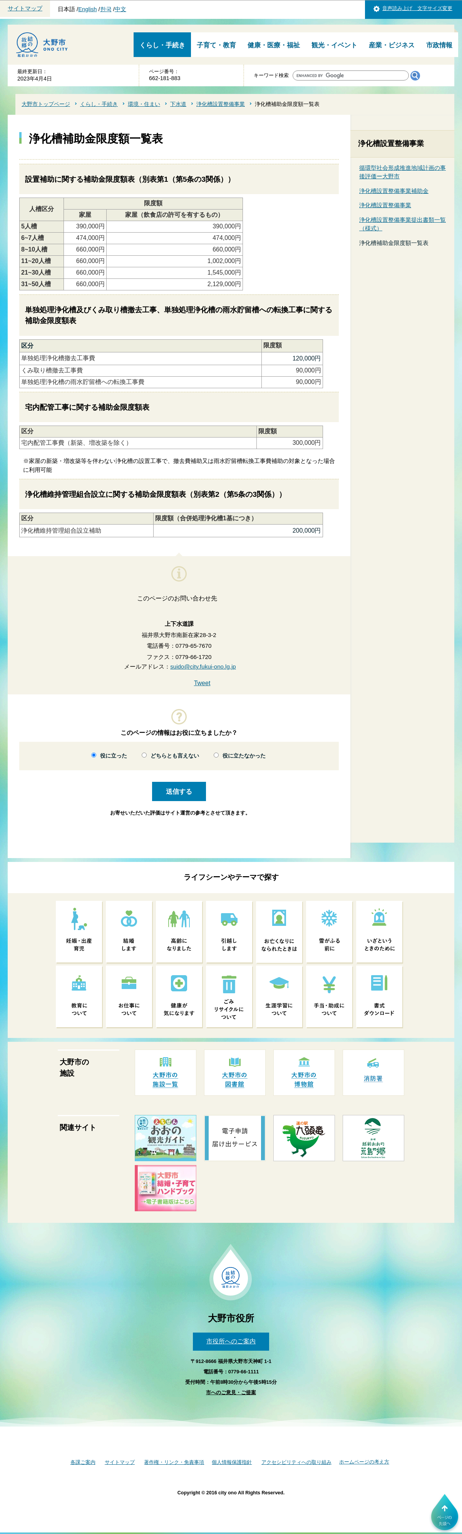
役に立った (113, 756)
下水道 (178, 104)
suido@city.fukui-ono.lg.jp (203, 666)
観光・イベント (334, 45)
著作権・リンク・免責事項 (174, 1462)
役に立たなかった (244, 756)
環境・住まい (144, 104)
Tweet (202, 683)
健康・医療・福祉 (274, 45)
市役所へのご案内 (231, 1341)
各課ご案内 (82, 1462)
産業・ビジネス (392, 45)
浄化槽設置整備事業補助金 (394, 191)
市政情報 (439, 45)
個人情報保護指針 (232, 1462)
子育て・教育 (216, 45)
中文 (120, 9)
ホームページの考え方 (364, 1462)
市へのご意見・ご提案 (231, 1392)
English (87, 9)
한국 (106, 9)
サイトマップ (25, 8)
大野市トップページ (46, 104)
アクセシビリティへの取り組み (296, 1462)
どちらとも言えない (175, 756)
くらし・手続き (162, 45)
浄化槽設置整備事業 (220, 104)
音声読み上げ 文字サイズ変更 (417, 8)
